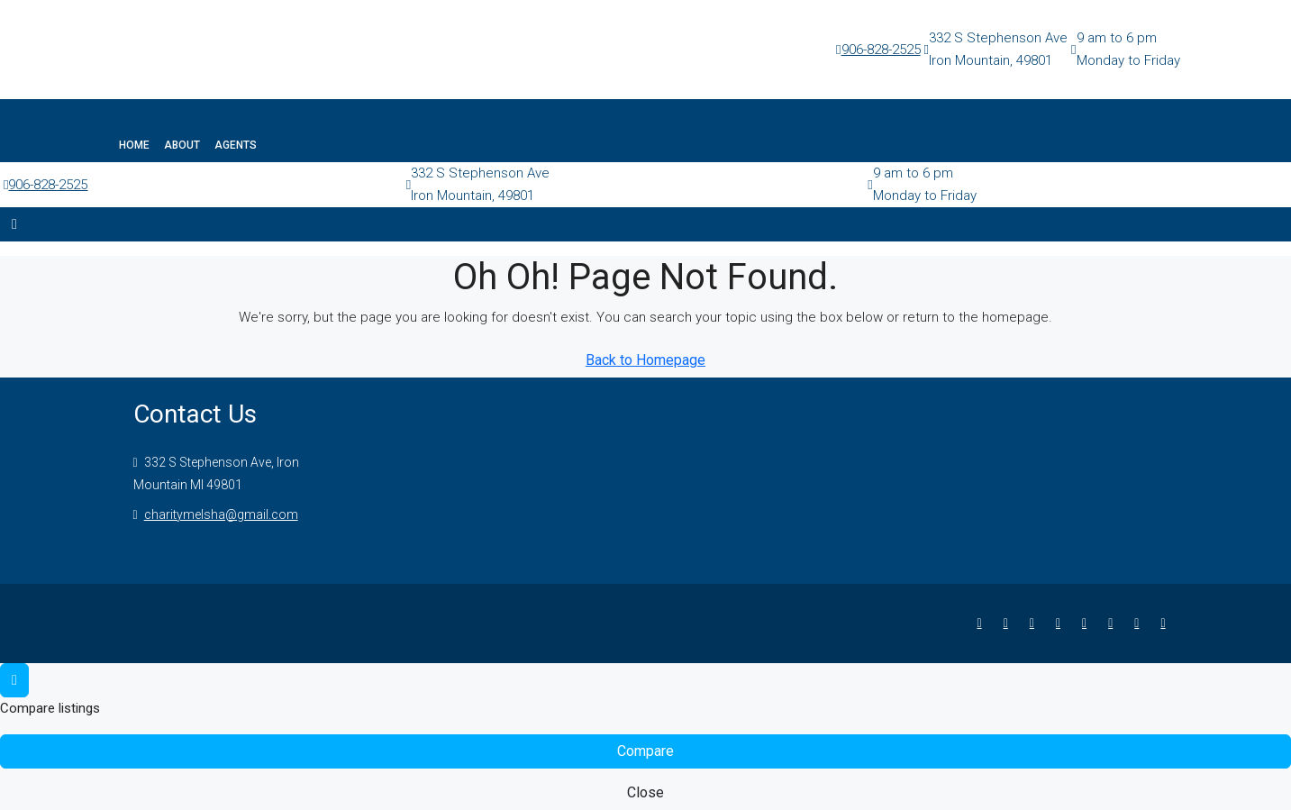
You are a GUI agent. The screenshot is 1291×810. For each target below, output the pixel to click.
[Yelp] (1166, 622)
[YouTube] (1114, 622)
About (182, 145)
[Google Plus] (1088, 622)
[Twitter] (1009, 622)
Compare (645, 751)
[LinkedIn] (1062, 622)
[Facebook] (983, 622)
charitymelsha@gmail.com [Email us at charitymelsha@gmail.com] (221, 514)
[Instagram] (1035, 622)
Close (645, 792)
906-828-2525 (881, 49)
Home (134, 145)
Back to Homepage (645, 360)
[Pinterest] (1140, 622)
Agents (235, 145)
